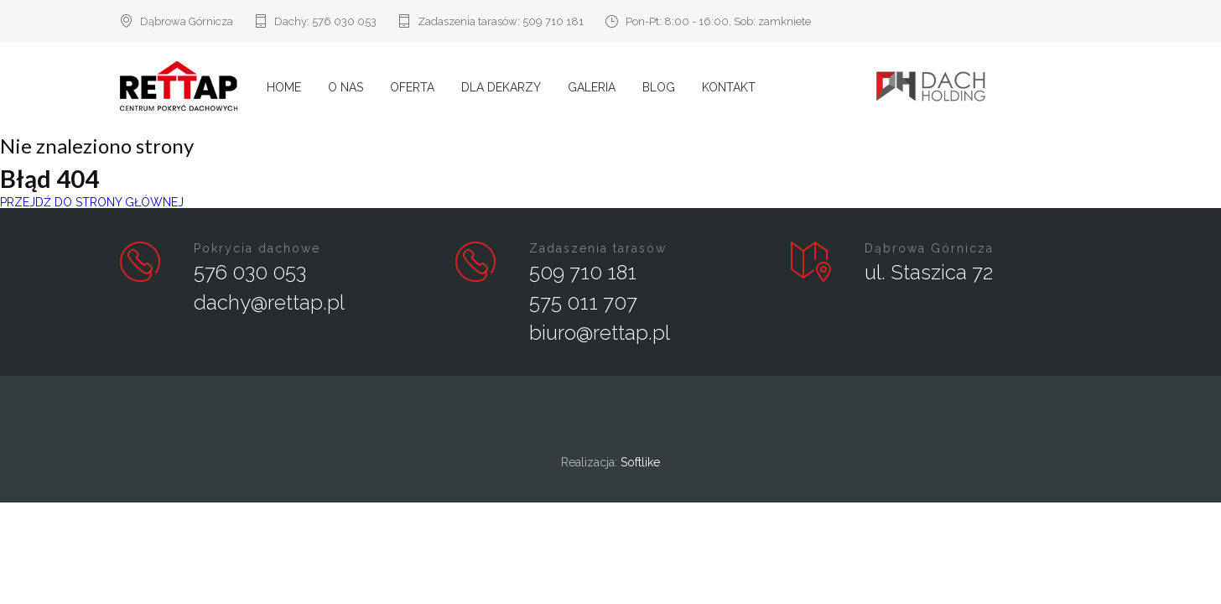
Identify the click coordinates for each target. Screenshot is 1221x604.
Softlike (640, 462)
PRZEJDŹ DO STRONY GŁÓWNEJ (92, 202)
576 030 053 (344, 21)
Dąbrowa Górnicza (929, 248)
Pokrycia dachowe (257, 248)
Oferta (412, 87)
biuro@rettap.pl (599, 332)
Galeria (592, 87)
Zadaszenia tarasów (598, 248)
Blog (658, 87)
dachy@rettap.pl (269, 302)
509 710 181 (553, 21)
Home (284, 87)
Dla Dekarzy (501, 87)
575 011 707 (583, 302)
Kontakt (729, 87)
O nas (345, 87)
